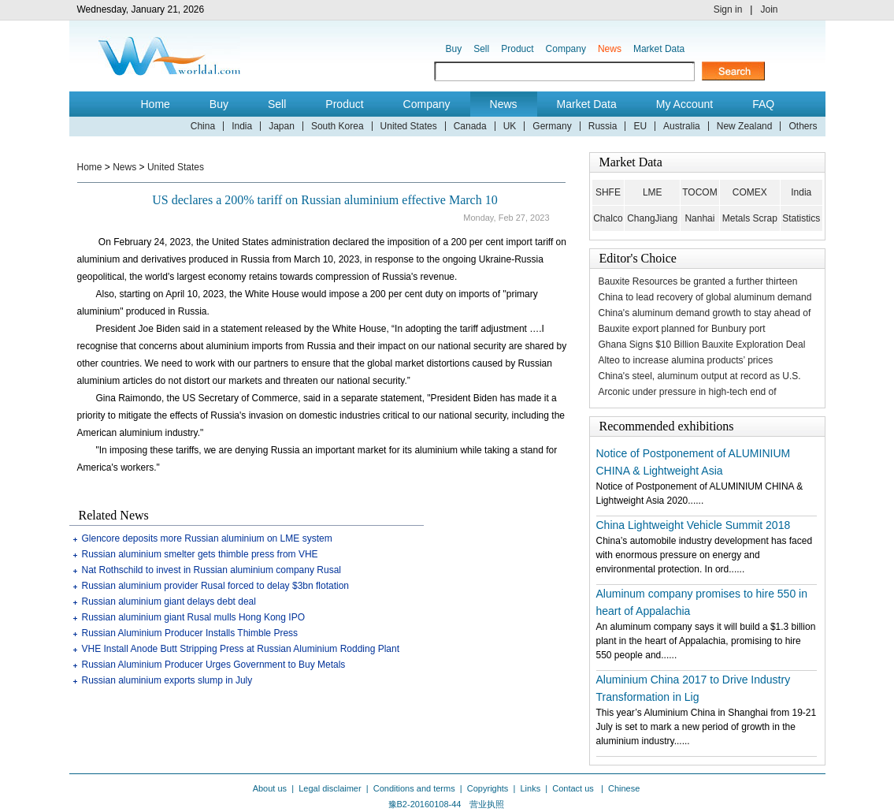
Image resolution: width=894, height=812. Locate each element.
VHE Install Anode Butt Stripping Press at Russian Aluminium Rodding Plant (241, 648)
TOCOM (699, 192)
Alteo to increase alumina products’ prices (686, 360)
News (609, 48)
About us (270, 788)
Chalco (607, 218)
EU (640, 126)
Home (155, 104)
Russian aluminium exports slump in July (167, 680)
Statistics (801, 218)
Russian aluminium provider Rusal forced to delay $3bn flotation (216, 585)
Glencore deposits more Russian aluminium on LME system (207, 538)
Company (566, 48)
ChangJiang (652, 218)
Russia (603, 126)
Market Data (658, 48)
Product (517, 48)
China (203, 126)
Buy (454, 48)
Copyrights (488, 788)
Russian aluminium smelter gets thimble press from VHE (200, 554)
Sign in (728, 9)
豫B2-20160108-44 (425, 804)
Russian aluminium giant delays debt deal (169, 601)
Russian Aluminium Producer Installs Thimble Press (190, 633)
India (242, 126)
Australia (681, 126)
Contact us (574, 788)
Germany (551, 126)
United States (408, 126)
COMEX (750, 192)
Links (530, 788)
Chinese (624, 788)
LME (652, 192)
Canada (470, 126)
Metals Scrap (749, 218)
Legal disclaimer (330, 788)
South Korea (337, 126)
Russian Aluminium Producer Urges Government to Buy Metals (214, 664)
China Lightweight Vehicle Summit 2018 (693, 525)
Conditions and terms (414, 788)
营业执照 (486, 804)
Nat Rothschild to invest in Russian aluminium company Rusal (211, 569)
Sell (481, 48)
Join (768, 9)
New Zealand (745, 126)
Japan (282, 126)
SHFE (608, 192)
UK (510, 126)
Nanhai (699, 218)
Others (802, 126)
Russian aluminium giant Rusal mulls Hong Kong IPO (193, 617)
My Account (684, 104)
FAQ (763, 104)
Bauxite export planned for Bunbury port (682, 328)
